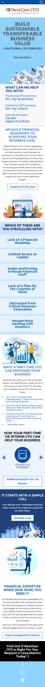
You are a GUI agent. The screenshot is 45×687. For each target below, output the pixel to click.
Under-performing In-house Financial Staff (22, 271)
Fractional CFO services (22, 97)
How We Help (22, 57)
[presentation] (3, 457)
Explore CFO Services (22, 186)
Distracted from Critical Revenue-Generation (22, 306)
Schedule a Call (22, 517)
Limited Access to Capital (22, 255)
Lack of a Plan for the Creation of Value (22, 289)
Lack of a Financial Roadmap (22, 241)
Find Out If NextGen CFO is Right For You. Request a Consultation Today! (22, 651)
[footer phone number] (22, 672)
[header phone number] (41, 2)
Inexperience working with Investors (22, 324)
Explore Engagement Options (22, 635)
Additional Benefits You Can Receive (22, 481)
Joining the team (22, 118)
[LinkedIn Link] (22, 680)
